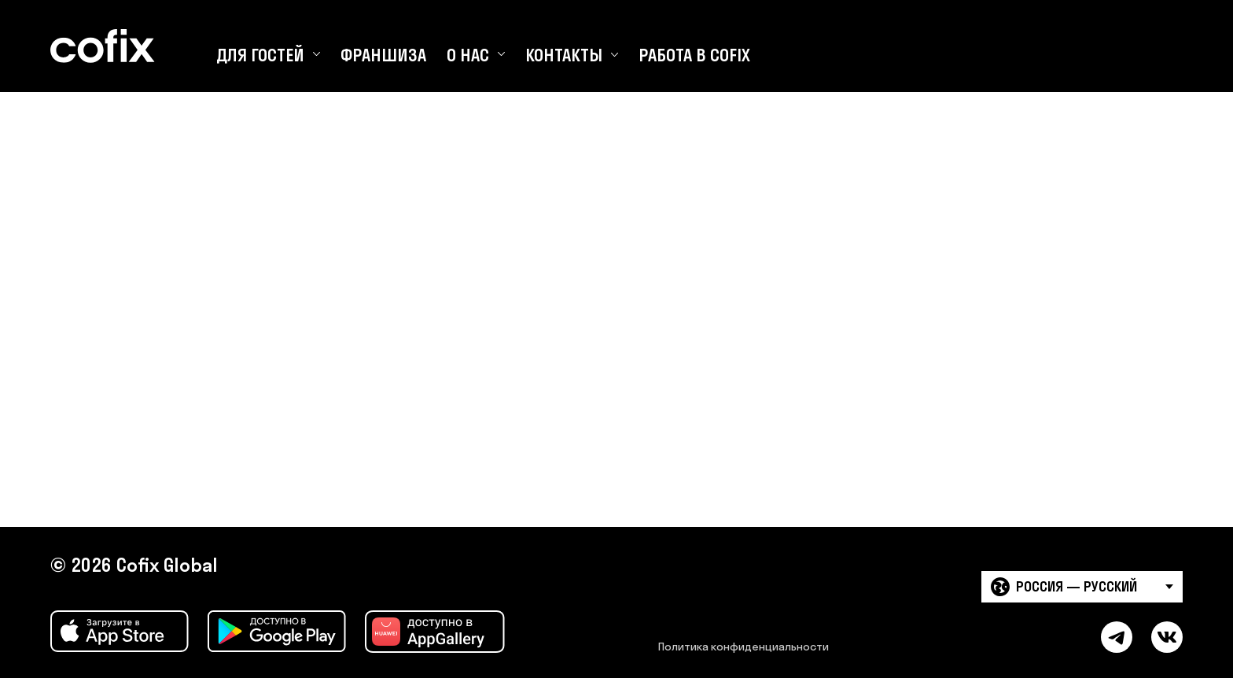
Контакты (563, 55)
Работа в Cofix (694, 55)
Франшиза (383, 55)
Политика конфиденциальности (743, 646)
